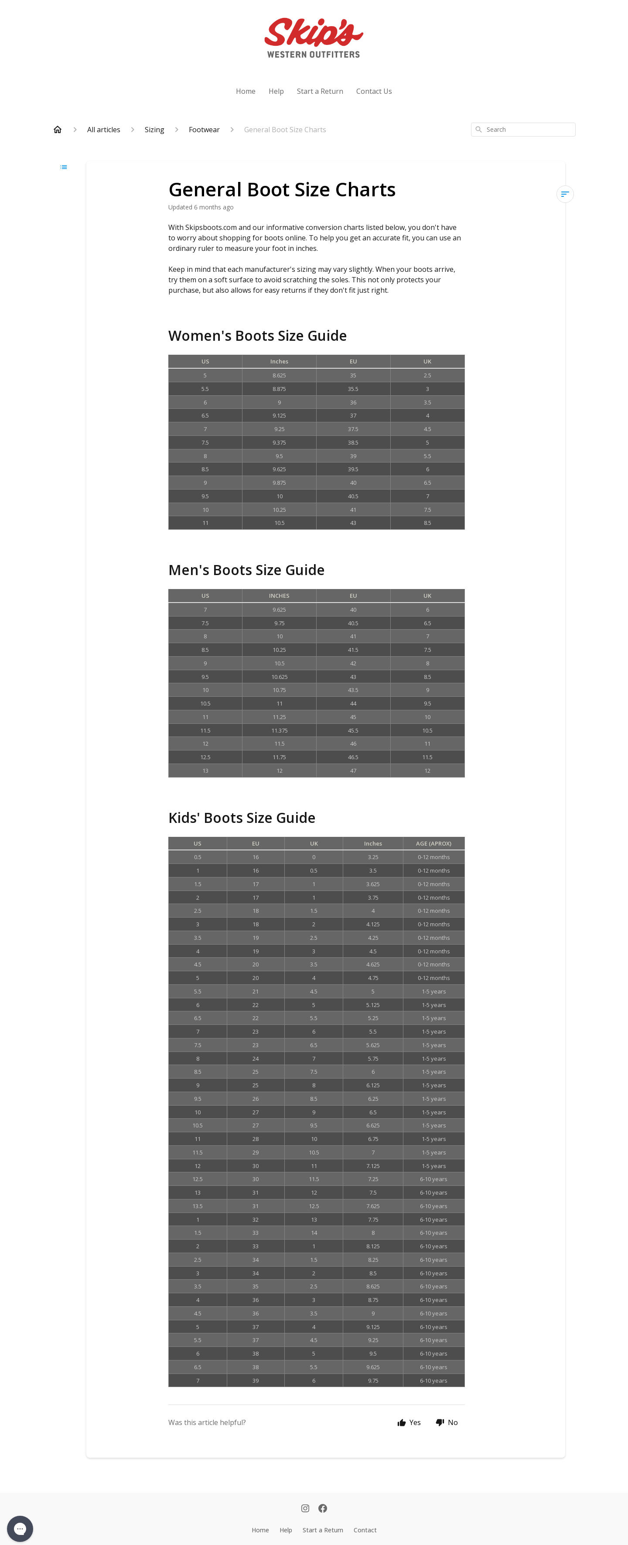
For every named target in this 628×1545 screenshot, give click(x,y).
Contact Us (374, 91)
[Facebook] (322, 1509)
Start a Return (320, 91)
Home (246, 91)
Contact (365, 1530)
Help (276, 91)
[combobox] (523, 130)
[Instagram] (305, 1509)
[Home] (57, 129)
